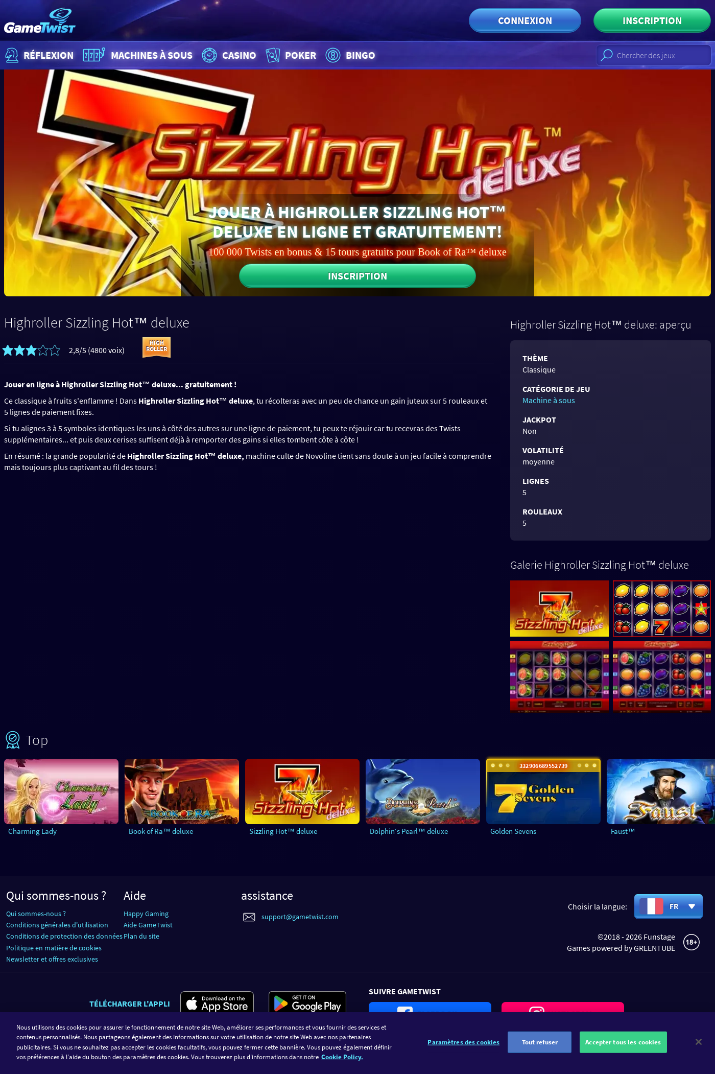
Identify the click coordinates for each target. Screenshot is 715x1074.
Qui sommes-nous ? (36, 913)
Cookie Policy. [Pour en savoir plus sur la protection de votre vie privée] (342, 1062)
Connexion (525, 20)
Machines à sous (136, 55)
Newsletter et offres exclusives (52, 959)
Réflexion (38, 55)
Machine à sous (548, 400)
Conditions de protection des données (64, 936)
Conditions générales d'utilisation (57, 924)
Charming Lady (32, 831)
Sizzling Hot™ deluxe (283, 831)
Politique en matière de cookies (54, 947)
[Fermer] (698, 1047)
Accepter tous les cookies (623, 1046)
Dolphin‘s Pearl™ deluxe (409, 831)
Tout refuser (540, 1046)
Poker (290, 55)
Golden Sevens (513, 831)
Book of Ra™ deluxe (161, 831)
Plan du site (141, 936)
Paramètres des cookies (463, 1046)
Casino (227, 55)
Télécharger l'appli (129, 1003)
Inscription (652, 20)
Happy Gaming (146, 913)
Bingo (349, 55)
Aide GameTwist (148, 924)
